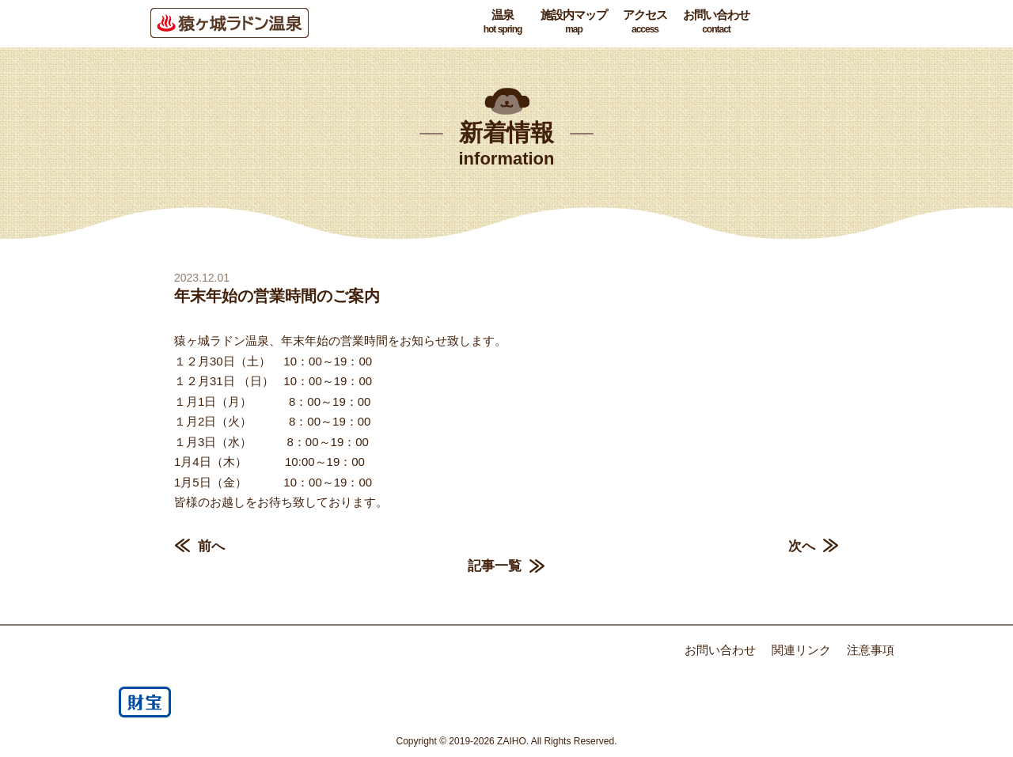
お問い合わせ (716, 22)
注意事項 (870, 650)
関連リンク (801, 650)
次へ (801, 546)
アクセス (645, 22)
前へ (211, 546)
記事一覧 (495, 565)
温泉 (502, 22)
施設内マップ (573, 22)
